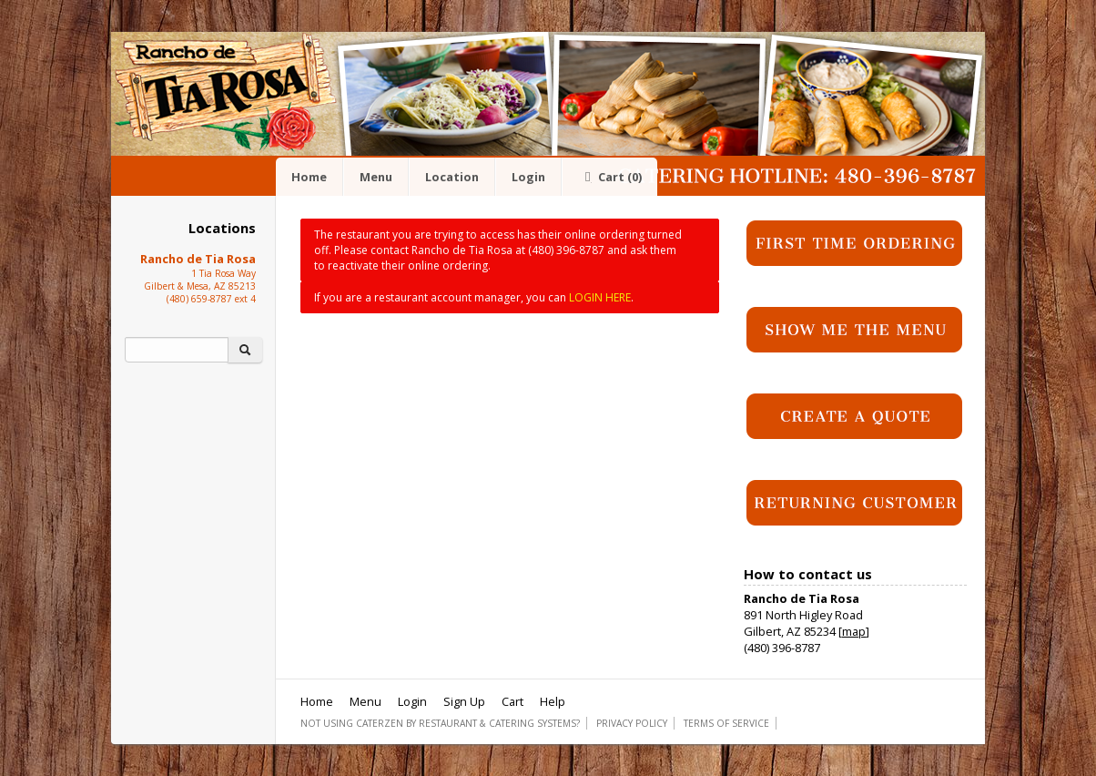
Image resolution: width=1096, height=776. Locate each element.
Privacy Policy (631, 723)
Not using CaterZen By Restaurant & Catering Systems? (440, 723)
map (854, 631)
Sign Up (464, 701)
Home (309, 176)
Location (452, 176)
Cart (610, 176)
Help (552, 701)
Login (528, 176)
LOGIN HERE (600, 297)
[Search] (176, 349)
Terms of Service (726, 723)
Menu (376, 176)
